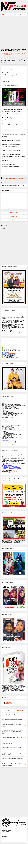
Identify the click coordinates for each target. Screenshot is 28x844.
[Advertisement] (14, 32)
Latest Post (7, 57)
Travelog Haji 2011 (9, 703)
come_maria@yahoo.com (7, 472)
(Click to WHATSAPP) (12, 353)
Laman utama (4, 836)
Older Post (14, 216)
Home (2, 57)
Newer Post (14, 212)
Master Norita (8, 702)
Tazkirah (11, 57)
